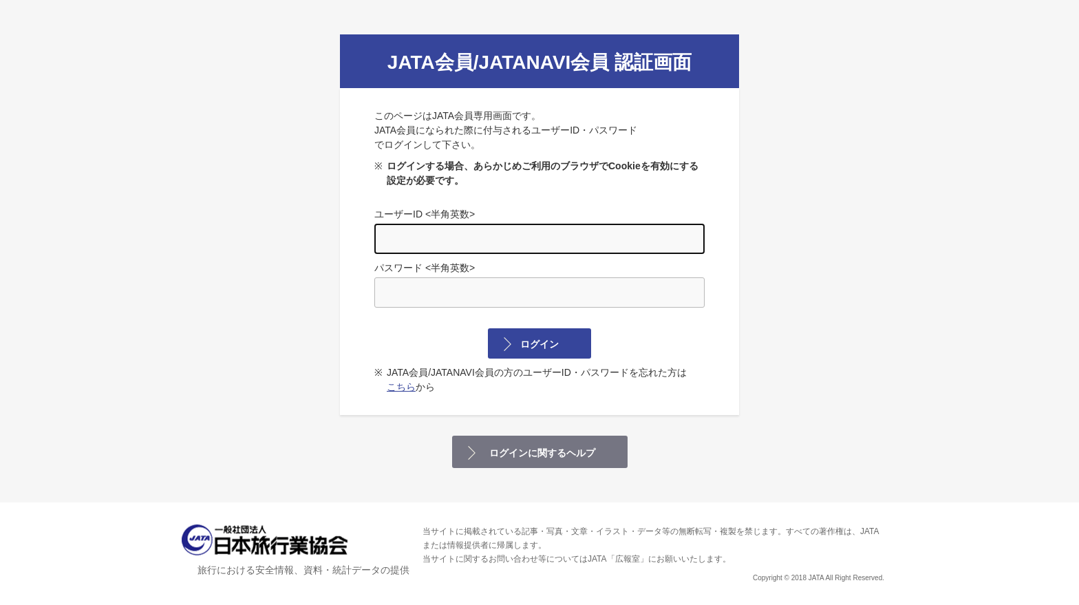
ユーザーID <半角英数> (539, 231)
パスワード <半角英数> (539, 285)
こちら (401, 386)
